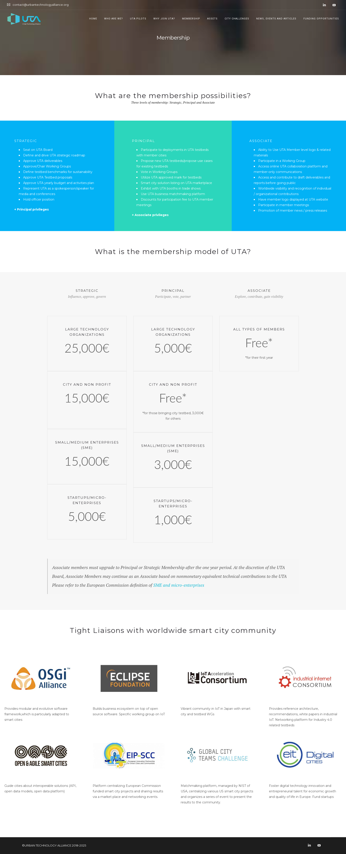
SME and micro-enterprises (178, 585)
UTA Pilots (138, 18)
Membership (191, 18)
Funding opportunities (321, 18)
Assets (212, 18)
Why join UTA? (164, 18)
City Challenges (237, 18)
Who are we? (113, 18)
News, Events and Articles (276, 18)
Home (93, 18)
